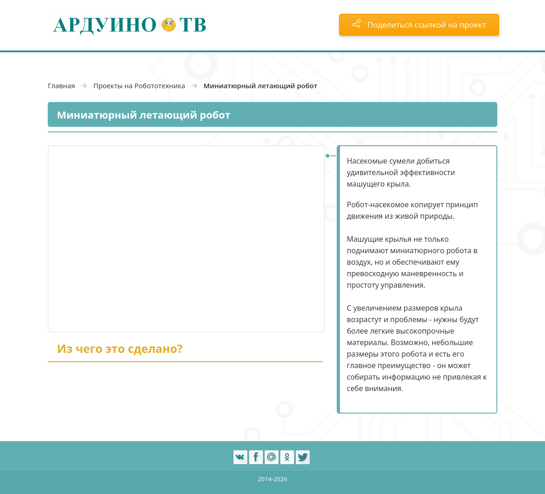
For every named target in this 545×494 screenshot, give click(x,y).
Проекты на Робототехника (139, 85)
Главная (61, 85)
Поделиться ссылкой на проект (419, 24)
